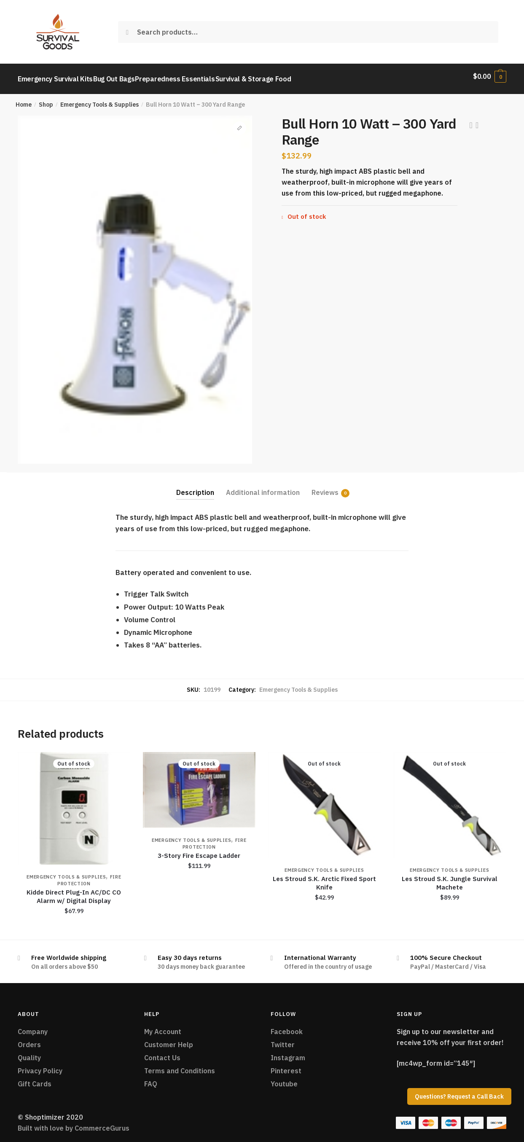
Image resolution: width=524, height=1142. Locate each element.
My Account (162, 1026)
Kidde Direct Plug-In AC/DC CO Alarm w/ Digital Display (74, 891)
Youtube (284, 1079)
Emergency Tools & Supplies (99, 99)
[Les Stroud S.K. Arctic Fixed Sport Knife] (324, 800)
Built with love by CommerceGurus (73, 1123)
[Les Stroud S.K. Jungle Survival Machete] (449, 800)
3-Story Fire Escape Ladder (199, 850)
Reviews (325, 487)
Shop (46, 99)
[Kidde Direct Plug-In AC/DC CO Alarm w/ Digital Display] (74, 803)
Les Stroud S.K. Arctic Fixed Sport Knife (324, 878)
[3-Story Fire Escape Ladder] (199, 785)
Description (195, 487)
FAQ (150, 1079)
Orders (29, 1039)
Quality (29, 1052)
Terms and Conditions (179, 1065)
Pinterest (286, 1065)
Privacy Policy (40, 1065)
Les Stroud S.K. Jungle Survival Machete (449, 878)
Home (24, 99)
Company (33, 1026)
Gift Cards (34, 1079)
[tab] (195, 481)
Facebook (287, 1026)
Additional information (263, 487)
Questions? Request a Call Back (459, 1096)
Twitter (283, 1039)
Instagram (288, 1052)
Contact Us (162, 1052)
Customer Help (168, 1039)
